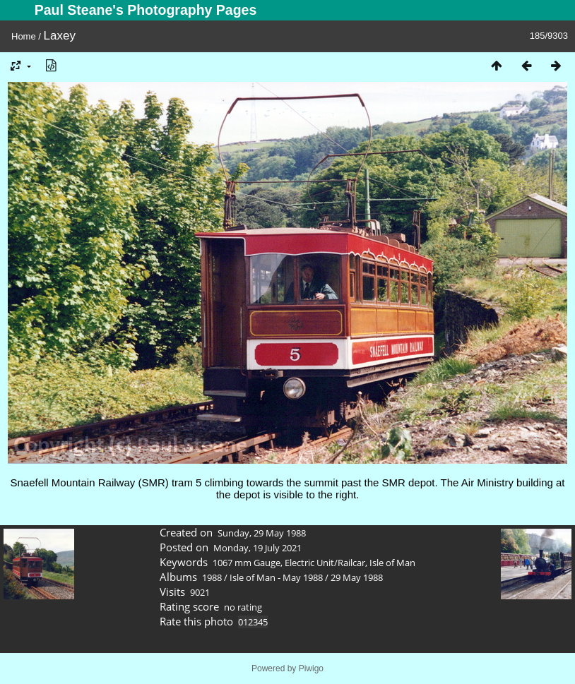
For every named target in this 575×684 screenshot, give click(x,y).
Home (23, 36)
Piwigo (311, 668)
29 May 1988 (357, 577)
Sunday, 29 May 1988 (262, 533)
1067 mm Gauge (246, 562)
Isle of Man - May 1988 (276, 577)
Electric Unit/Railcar (325, 562)
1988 (212, 577)
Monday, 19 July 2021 (257, 547)
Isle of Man (392, 562)
